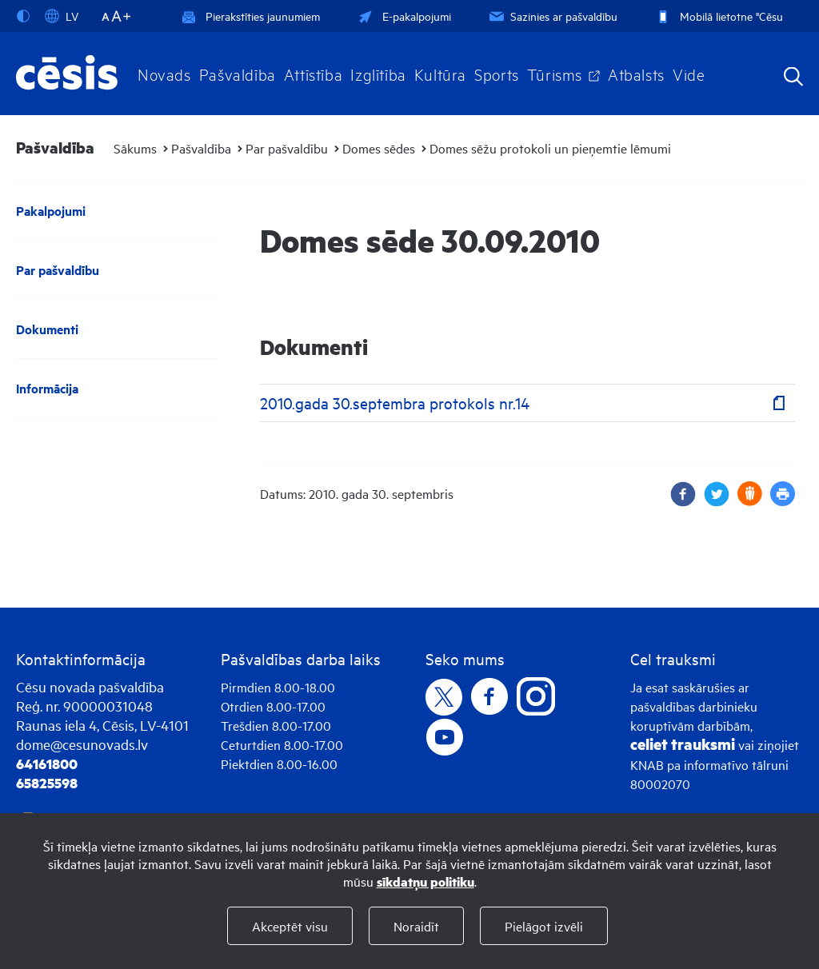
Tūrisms (554, 73)
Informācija (47, 388)
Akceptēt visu (290, 926)
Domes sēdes (378, 148)
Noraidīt (416, 926)
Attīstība (313, 73)
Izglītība (378, 73)
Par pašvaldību (287, 148)
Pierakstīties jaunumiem (251, 15)
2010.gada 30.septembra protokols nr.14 (394, 403)
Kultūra (440, 73)
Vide (689, 73)
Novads (164, 73)
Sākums (135, 148)
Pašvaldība (237, 73)
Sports (496, 73)
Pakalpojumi (51, 210)
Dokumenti (47, 329)
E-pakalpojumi (403, 15)
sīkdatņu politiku (425, 881)
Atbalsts (636, 73)
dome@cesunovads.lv (82, 744)
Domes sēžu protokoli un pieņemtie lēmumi (550, 148)
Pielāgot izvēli (544, 926)
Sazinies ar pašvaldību (551, 15)
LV (61, 16)
